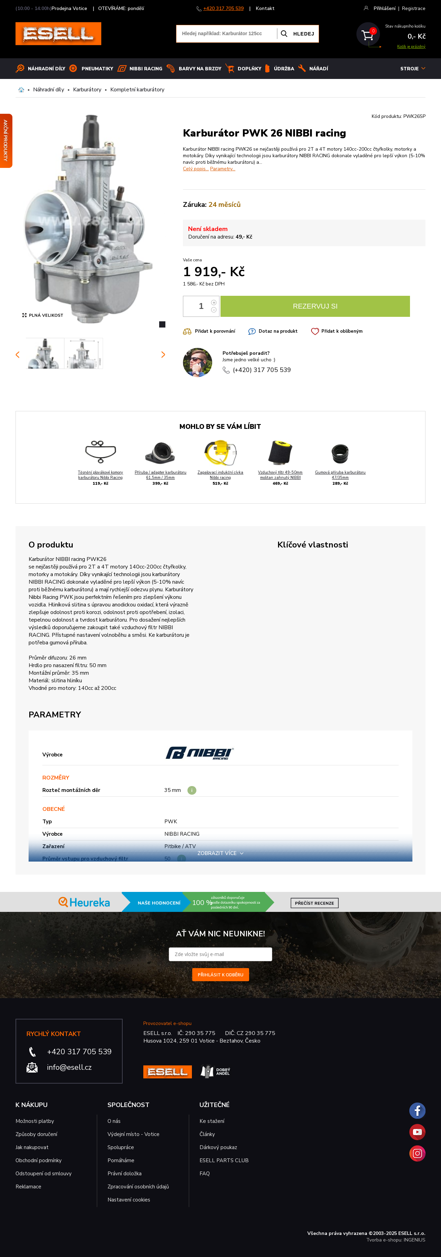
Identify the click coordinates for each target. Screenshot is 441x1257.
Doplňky (249, 69)
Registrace (413, 8)
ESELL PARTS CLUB (224, 1160)
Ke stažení (211, 1121)
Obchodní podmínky (39, 1160)
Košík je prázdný (411, 46)
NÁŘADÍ (318, 69)
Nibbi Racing (146, 69)
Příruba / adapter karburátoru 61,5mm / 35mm (160, 475)
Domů (21, 89)
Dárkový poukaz (218, 1147)
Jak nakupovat (32, 1147)
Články (207, 1134)
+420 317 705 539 (223, 8)
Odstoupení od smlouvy (44, 1173)
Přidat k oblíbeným (341, 331)
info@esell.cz (69, 1067)
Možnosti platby (35, 1121)
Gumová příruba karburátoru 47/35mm (340, 475)
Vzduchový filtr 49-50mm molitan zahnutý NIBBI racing (280, 477)
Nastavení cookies (128, 1199)
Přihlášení (385, 8)
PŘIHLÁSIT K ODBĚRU (221, 975)
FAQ (204, 1173)
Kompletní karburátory (137, 89)
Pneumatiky (97, 69)
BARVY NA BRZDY (200, 69)
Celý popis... (196, 168)
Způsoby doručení (36, 1134)
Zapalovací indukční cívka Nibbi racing (220, 475)
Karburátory (87, 89)
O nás (114, 1121)
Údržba (284, 69)
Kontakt (265, 8)
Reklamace (28, 1186)
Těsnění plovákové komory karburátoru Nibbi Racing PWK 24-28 (100, 477)
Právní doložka (124, 1173)
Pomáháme (120, 1160)
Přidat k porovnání (215, 331)
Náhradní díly (46, 69)
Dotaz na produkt (278, 331)
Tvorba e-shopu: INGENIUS (395, 1240)
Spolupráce (120, 1147)
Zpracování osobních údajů (138, 1186)
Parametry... (222, 168)
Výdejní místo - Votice (133, 1134)
